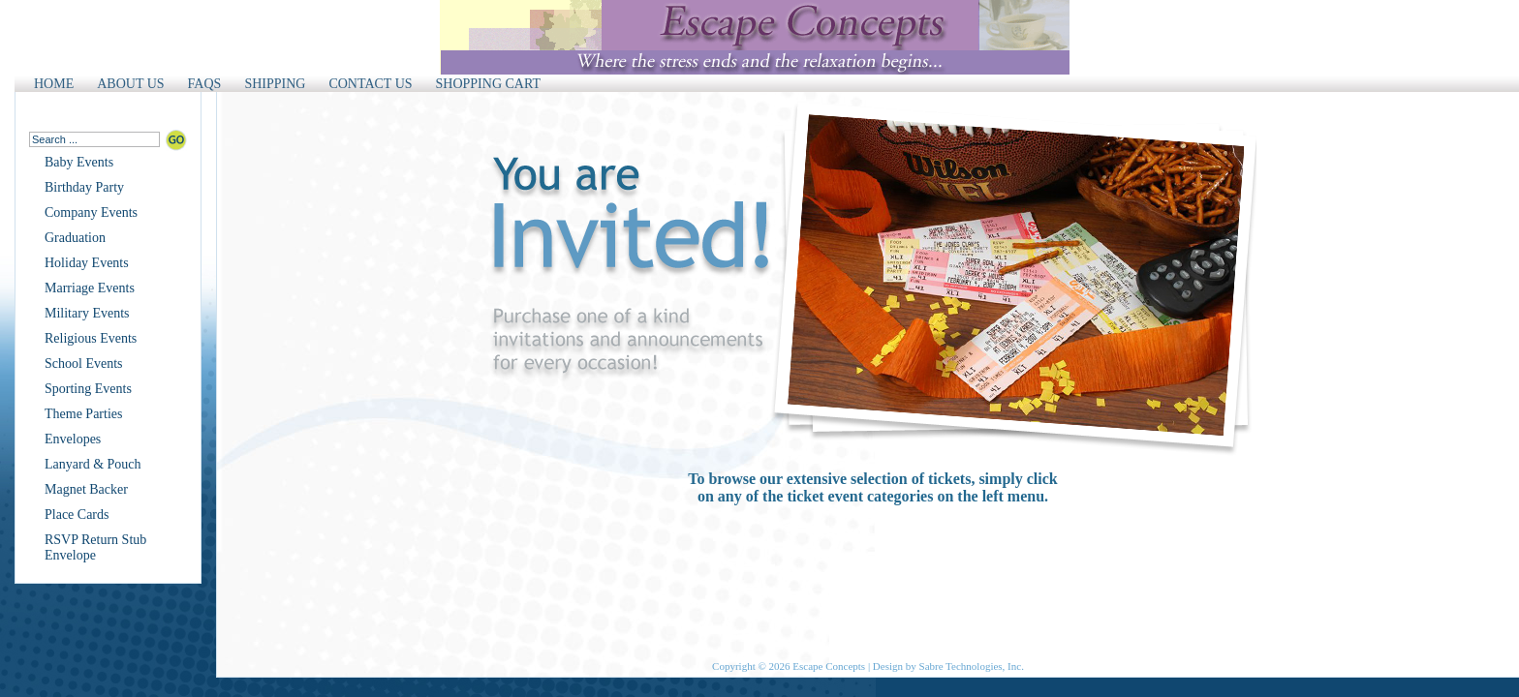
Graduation (75, 237)
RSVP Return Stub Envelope (95, 547)
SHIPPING (274, 83)
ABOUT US (130, 83)
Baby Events (79, 162)
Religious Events (91, 338)
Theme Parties (83, 414)
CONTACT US (370, 83)
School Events (84, 363)
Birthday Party (84, 187)
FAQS (205, 83)
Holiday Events (87, 263)
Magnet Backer (86, 489)
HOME (54, 83)
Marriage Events (90, 288)
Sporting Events (88, 388)
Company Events (91, 212)
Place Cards (76, 514)
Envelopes (73, 439)
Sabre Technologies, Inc (970, 666)
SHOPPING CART (488, 83)
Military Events (87, 313)
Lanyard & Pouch (93, 464)
